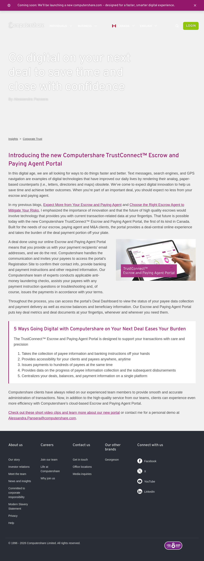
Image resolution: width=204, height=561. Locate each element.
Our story (14, 459)
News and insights (19, 481)
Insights (13, 138)
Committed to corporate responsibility (16, 493)
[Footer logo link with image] (180, 546)
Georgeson (112, 459)
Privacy (13, 515)
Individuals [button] (62, 26)
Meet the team (17, 474)
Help (11, 523)
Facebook (146, 460)
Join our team (49, 459)
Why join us (48, 478)
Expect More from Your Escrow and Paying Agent (82, 205)
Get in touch (80, 459)
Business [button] (89, 26)
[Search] (177, 26)
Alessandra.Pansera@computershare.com (42, 418)
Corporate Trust (32, 138)
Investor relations (19, 466)
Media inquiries (82, 474)
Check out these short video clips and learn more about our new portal (64, 413)
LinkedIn (146, 490)
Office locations (82, 466)
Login (191, 26)
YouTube (146, 480)
